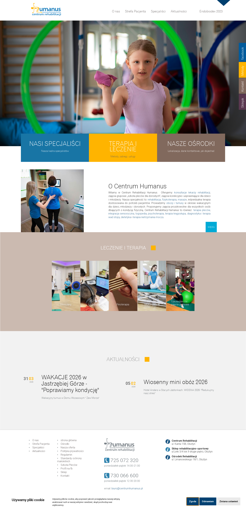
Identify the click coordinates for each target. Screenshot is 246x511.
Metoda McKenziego (151, 303)
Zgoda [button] (192, 501)
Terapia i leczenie (123, 146)
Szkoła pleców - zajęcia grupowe (180, 303)
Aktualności (123, 359)
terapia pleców (201, 210)
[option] (123, 83)
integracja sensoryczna (121, 213)
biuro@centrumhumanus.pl (127, 488)
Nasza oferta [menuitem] (68, 447)
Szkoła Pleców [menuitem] (69, 464)
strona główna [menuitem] (69, 440)
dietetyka (126, 217)
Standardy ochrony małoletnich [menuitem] (69, 460)
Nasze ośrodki (191, 144)
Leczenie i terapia (123, 248)
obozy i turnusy (175, 203)
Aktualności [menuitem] (179, 11)
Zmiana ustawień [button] (228, 501)
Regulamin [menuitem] (66, 454)
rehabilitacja (154, 199)
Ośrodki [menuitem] (65, 443)
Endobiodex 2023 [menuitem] (211, 11)
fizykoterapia (169, 199)
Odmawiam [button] (208, 501)
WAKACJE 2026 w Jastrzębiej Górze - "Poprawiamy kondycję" (70, 384)
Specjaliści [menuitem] (158, 11)
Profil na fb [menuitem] (67, 468)
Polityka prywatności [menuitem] (72, 451)
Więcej (211, 227)
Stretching (65, 304)
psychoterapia (156, 213)
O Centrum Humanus (137, 186)
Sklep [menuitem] (64, 472)
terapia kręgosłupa (175, 213)
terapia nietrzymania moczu (148, 217)
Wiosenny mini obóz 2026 (176, 382)
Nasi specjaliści (55, 144)
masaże (182, 199)
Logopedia (94, 304)
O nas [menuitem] (116, 11)
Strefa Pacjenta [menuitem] (135, 11)
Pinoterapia (123, 304)
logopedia (141, 213)
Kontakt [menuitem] (65, 475)
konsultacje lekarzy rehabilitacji (192, 192)
